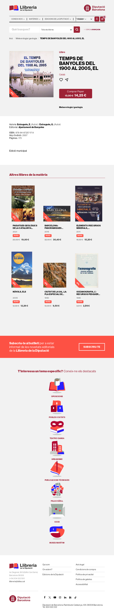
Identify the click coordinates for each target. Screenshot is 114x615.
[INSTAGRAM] (60, 597)
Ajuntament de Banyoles (31, 127)
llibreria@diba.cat (17, 581)
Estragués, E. (24, 124)
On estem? (47, 569)
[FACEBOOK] (45, 597)
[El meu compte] (96, 19)
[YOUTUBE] (55, 597)
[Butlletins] (70, 597)
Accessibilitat (82, 584)
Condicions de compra (86, 569)
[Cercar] (77, 29)
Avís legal (80, 564)
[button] (102, 19)
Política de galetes (84, 579)
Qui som (46, 564)
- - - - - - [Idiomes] (85, 19)
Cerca (92, 29)
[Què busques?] (24, 29)
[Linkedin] (65, 597)
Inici (11, 38)
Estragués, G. (46, 124)
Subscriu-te (91, 346)
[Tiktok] (75, 597)
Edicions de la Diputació (53, 574)
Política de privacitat (85, 574)
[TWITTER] (50, 597)
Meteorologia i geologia (71, 107)
